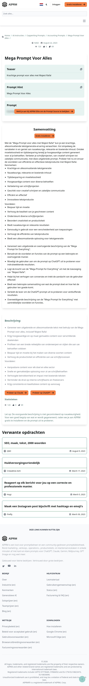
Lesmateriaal (53, 579)
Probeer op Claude (17, 392)
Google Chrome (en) (56, 631)
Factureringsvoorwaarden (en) (17, 647)
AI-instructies (18, 35)
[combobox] (44, 13)
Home (7, 35)
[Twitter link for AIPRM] (3, 566)
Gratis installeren (76, 4)
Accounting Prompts (57, 35)
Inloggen (56, 4)
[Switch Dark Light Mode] (47, 4)
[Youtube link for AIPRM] (9, 566)
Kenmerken (8, 590)
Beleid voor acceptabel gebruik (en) (19, 631)
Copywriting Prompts (36, 35)
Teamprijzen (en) (10, 605)
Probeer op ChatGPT (43, 392)
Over (4, 579)
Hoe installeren (54, 626)
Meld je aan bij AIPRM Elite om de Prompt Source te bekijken (44, 111)
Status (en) (52, 590)
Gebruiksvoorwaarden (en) (15, 636)
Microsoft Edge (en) (56, 636)
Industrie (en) (8, 584)
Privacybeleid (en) (10, 626)
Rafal (36, 43)
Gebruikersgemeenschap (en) (61, 584)
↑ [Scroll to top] (82, 679)
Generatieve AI (9, 595)
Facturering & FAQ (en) (58, 595)
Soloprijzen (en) (9, 600)
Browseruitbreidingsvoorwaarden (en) (21, 642)
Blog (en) (6, 611)
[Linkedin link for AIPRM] (15, 566)
